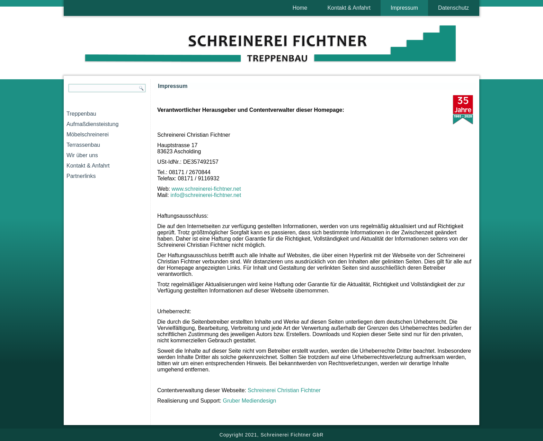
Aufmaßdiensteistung (92, 124)
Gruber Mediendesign (249, 401)
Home (300, 8)
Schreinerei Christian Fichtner (284, 390)
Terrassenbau (83, 145)
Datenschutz (453, 8)
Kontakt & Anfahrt (349, 8)
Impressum (404, 8)
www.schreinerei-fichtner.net (206, 189)
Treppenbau (81, 114)
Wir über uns (82, 155)
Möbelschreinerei (87, 134)
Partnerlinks (81, 176)
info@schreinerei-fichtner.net (205, 195)
